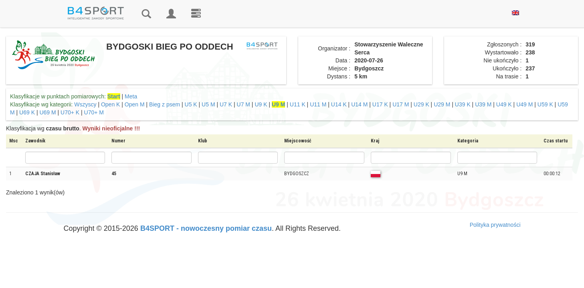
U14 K (339, 104)
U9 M (278, 104)
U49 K (504, 104)
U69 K (27, 112)
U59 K (545, 104)
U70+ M (94, 112)
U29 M (442, 104)
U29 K (421, 104)
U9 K (261, 104)
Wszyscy (85, 104)
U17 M (400, 104)
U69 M (47, 112)
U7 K (226, 104)
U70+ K (70, 112)
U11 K (297, 104)
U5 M (208, 104)
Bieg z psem (164, 104)
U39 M (483, 104)
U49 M (524, 104)
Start (113, 96)
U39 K (463, 104)
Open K (110, 104)
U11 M (318, 104)
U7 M (243, 104)
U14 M (359, 104)
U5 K (191, 104)
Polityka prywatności (495, 225)
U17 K (380, 104)
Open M (135, 104)
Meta (131, 96)
